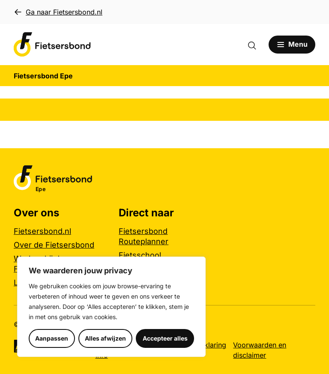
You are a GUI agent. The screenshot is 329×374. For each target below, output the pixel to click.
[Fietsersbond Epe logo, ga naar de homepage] (52, 44)
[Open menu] (292, 45)
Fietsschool (140, 255)
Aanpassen (51, 338)
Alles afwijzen (105, 338)
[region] (111, 307)
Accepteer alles (165, 338)
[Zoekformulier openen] (256, 45)
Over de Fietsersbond (54, 244)
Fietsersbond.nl (42, 231)
